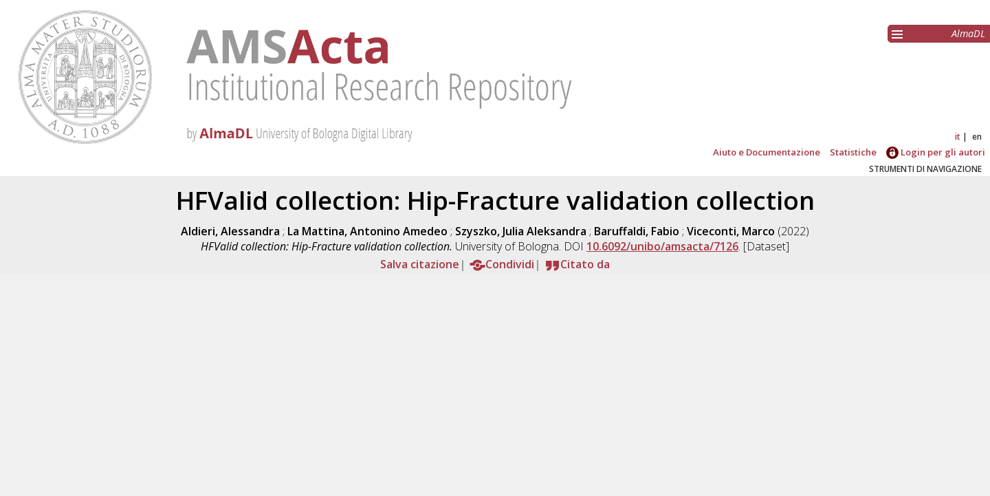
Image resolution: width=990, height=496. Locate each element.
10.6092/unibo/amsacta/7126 (662, 246)
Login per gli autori (935, 152)
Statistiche (853, 152)
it (957, 136)
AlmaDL (968, 33)
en (977, 136)
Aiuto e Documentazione (766, 152)
